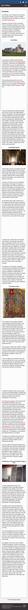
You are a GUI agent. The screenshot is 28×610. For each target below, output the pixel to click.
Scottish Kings (11, 20)
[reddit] (26, 1)
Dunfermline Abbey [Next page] (15, 599)
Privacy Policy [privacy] (24, 606)
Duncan (12, 65)
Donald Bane (16, 81)
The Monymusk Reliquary (9, 401)
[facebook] (21, 1)
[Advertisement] (13, 99)
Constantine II (5, 73)
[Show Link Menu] (2, 2)
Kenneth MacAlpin (20, 61)
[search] (25, 5)
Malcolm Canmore (16, 75)
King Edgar (13, 83)
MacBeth (5, 63)
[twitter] (23, 1)
